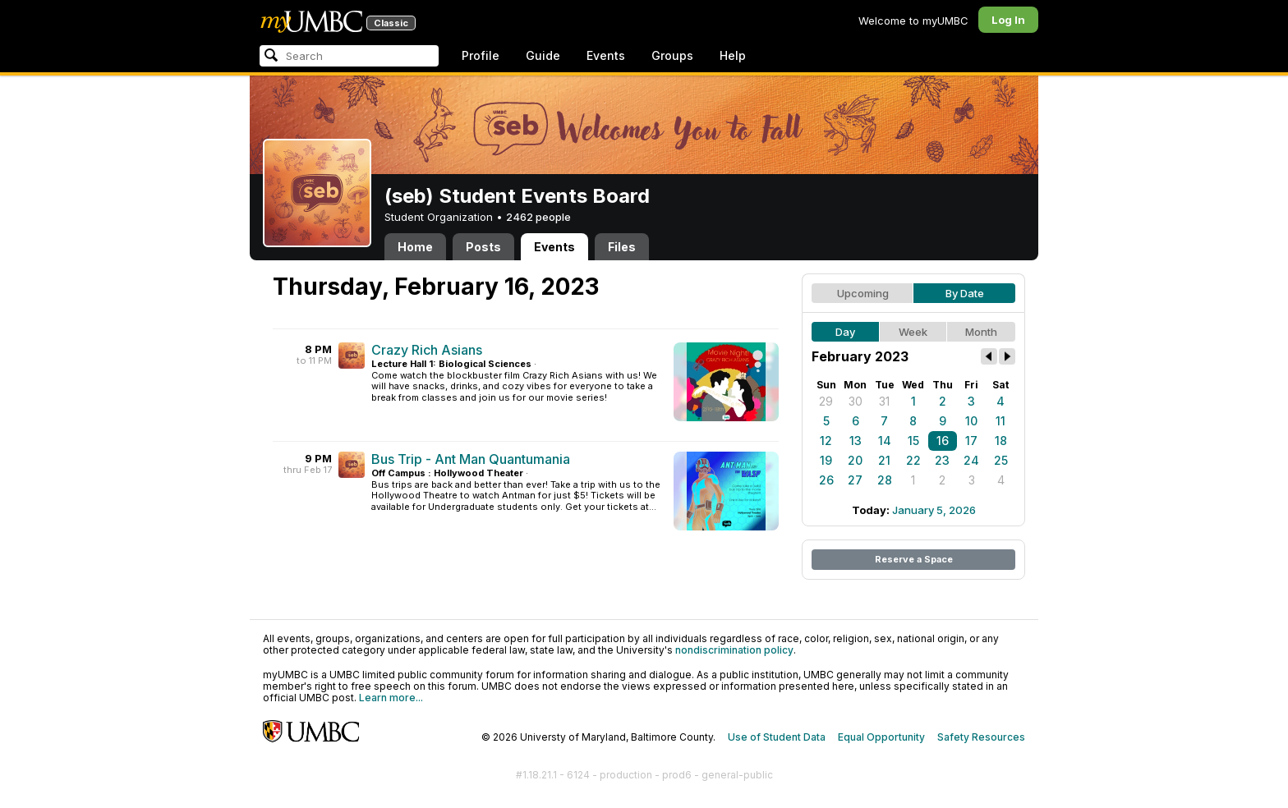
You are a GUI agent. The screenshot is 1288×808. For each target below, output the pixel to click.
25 (1001, 460)
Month (981, 331)
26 (826, 480)
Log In (1008, 19)
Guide (543, 55)
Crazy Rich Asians (426, 350)
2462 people (538, 216)
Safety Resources (981, 737)
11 (1000, 421)
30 (855, 401)
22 (913, 460)
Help (733, 55)
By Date (964, 293)
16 (942, 441)
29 (826, 401)
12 (826, 441)
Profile (480, 55)
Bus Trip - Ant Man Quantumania (470, 459)
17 (971, 441)
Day (845, 331)
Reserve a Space (914, 559)
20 (855, 460)
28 (884, 480)
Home (415, 247)
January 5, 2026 (934, 509)
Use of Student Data (777, 737)
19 (826, 460)
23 (942, 460)
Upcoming (863, 293)
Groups (672, 55)
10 (971, 421)
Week (913, 331)
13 (855, 441)
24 (971, 460)
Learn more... (391, 697)
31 (884, 401)
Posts (483, 247)
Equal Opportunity (881, 737)
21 (884, 460)
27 (855, 480)
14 (884, 441)
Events (605, 55)
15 (913, 441)
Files (622, 247)
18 (1001, 441)
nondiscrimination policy (734, 650)
